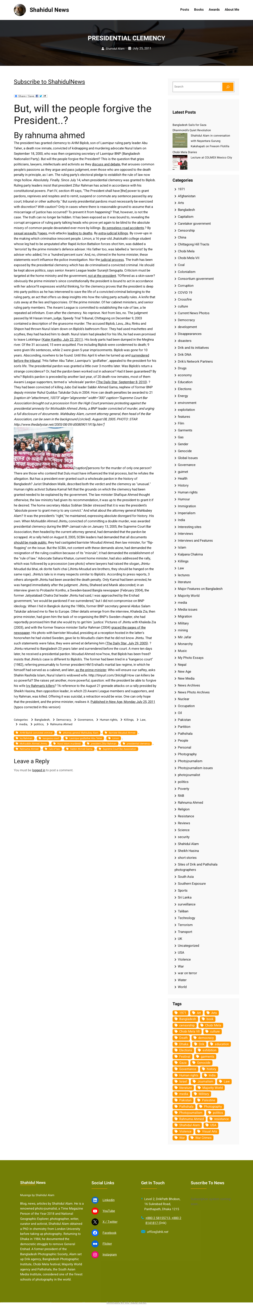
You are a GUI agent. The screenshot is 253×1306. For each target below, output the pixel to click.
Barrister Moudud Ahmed (122, 733)
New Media (186, 678)
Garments (185, 430)
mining (183, 630)
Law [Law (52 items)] (227, 1081)
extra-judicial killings (113, 233)
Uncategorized (188, 945)
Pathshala (185, 733)
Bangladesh (42, 720)
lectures (184, 575)
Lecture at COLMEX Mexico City (211, 158)
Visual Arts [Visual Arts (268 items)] (209, 1131)
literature (184, 582)
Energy (183, 395)
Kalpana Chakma (190, 554)
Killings (128, 720)
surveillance (186, 904)
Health (182, 478)
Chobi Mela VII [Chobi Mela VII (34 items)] (189, 1031)
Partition (184, 726)
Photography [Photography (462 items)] (213, 1106)
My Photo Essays (191, 657)
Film (181, 423)
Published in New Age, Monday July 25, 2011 (123, 701)
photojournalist (189, 774)
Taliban (183, 911)
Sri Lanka (185, 897)
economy (185, 375)
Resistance (186, 816)
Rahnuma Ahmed (61, 724)
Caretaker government (194, 223)
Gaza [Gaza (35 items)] (183, 1062)
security (184, 837)
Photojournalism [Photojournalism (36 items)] (190, 1112)
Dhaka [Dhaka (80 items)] (183, 1044)
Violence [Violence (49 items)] (185, 1131)
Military (183, 623)
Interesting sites (189, 526)
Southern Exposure (192, 883)
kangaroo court (51, 738)
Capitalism (186, 216)
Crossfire (185, 299)
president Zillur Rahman (103, 743)
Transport (185, 931)
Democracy (63, 720)
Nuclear (183, 699)
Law (142, 720)
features (184, 416)
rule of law (54, 749)
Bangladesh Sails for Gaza (189, 125)
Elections (185, 389)
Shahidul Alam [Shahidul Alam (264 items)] (189, 1125)
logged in (38, 770)
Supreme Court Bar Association (119, 749)
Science (184, 830)
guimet (183, 471)
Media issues (187, 609)
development (187, 326)
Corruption (186, 285)
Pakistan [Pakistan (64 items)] (185, 1100)
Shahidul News (49, 10)
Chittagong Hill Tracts (193, 244)
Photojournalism (190, 761)
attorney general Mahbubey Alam (80, 733)
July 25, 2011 (142, 48)
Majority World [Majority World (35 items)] (212, 1087)
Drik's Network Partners (195, 361)
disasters (185, 340)
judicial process (112, 259)
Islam (182, 547)
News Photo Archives (194, 692)
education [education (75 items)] (222, 1044)
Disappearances (190, 333)
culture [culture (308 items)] (215, 1031)
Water (182, 980)
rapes (43, 233)
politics (38, 724)
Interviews (185, 533)
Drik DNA (184, 354)
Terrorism (185, 924)
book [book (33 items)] (210, 1019)
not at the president (102, 275)
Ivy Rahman (26, 738)
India (181, 520)
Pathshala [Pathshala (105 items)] (186, 1106)
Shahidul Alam (115, 49)
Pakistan (184, 719)
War (181, 966)
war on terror (187, 973)
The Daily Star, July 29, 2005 (127, 643)
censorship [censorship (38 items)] (187, 1025)
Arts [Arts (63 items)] (214, 1013)
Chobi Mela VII (188, 258)
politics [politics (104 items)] (218, 1112)
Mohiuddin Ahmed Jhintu (33, 743)
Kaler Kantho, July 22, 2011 (62, 339)
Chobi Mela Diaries (185, 152)
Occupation (186, 705)
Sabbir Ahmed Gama (81, 749)
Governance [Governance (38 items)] (187, 1069)
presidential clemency (138, 743)
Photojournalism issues (195, 768)
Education (185, 382)
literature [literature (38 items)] (185, 1087)
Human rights (108, 720)
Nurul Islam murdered (69, 743)
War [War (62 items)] (182, 1137)
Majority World (188, 595)
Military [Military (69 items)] (204, 1094)
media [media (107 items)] (183, 1094)
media (23, 724)
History (183, 485)
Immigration (187, 506)
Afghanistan (186, 196)
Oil (180, 712)
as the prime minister (91, 670)
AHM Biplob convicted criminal (36, 733)
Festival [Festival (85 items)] (184, 1056)
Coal (181, 264)
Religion (184, 809)
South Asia (186, 876)
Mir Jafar (184, 637)
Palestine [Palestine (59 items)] (208, 1100)
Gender (183, 444)
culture (183, 306)
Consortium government (196, 278)
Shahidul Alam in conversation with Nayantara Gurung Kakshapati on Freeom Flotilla (210, 141)
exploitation (186, 409)
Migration (185, 616)
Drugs (182, 368)
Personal (184, 747)
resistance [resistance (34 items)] (221, 1119)
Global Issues (188, 457)
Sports (183, 890)
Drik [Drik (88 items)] (201, 1044)
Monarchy (185, 643)
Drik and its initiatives (193, 347)
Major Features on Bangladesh (200, 588)
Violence (184, 959)
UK (180, 938)
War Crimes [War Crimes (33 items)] (203, 1137)
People (183, 740)
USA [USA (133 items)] (213, 1125)
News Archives (189, 685)
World (182, 986)
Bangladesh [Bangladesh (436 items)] (187, 1019)
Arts (181, 202)
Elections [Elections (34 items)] (185, 1050)
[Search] (227, 87)
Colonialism (186, 271)
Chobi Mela (186, 251)
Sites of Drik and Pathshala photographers (196, 867)
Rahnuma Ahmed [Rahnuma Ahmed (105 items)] (191, 1119)
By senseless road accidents (123, 227)
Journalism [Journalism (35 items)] (205, 1081)
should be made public (30, 542)
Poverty (183, 788)
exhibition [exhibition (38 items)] (209, 1050)
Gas (181, 437)
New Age (184, 671)
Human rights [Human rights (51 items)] (188, 1075)
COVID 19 (185, 292)
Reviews (184, 823)
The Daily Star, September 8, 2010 (121, 382)
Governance (85, 720)
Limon (115, 738)
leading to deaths (80, 233)
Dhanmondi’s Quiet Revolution (192, 130)
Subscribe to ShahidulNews (49, 82)
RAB (181, 795)
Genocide (185, 451)
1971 (181, 189)
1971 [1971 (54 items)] (182, 1013)
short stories (187, 857)
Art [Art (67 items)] (199, 1013)
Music (182, 650)
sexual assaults (25, 233)
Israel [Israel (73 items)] (183, 1081)
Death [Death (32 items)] (183, 1037)
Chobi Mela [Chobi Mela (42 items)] (213, 1025)
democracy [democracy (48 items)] (206, 1037)
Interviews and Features (195, 540)
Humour (184, 499)
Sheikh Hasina (188, 850)
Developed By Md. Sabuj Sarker (127, 1303)
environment (187, 402)
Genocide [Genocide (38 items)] (204, 1062)
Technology (186, 918)
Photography (187, 754)
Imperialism (186, 513)
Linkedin (109, 1297)
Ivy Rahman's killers (40, 685)
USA (181, 952)
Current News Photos (194, 313)
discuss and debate (106, 164)
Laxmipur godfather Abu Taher (85, 738)
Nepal (182, 664)
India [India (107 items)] (212, 1075)
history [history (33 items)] (211, 1069)
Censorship (186, 230)
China (182, 237)
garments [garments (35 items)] (207, 1056)
